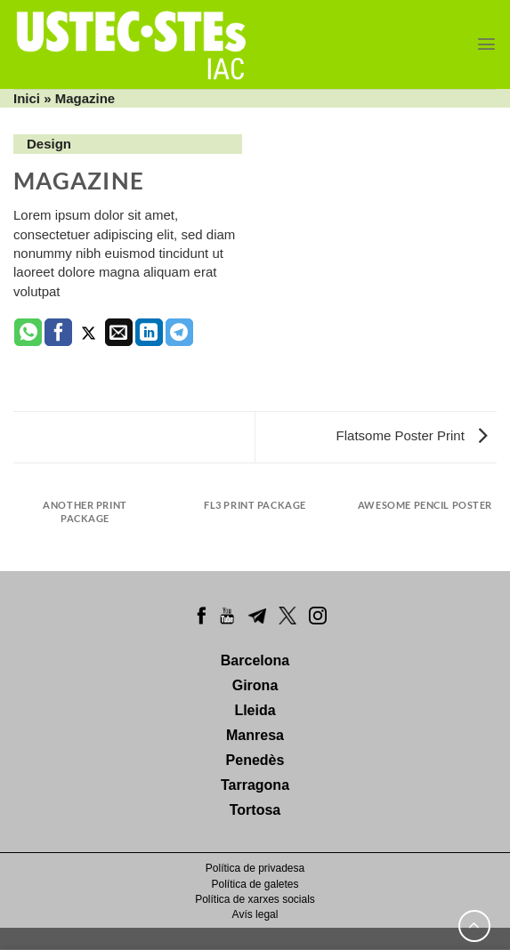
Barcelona (255, 660)
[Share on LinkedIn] (149, 332)
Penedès (255, 760)
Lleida (254, 710)
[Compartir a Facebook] (58, 332)
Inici (26, 98)
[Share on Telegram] (179, 332)
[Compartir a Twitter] (88, 332)
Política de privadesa (255, 868)
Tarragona (255, 785)
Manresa (255, 735)
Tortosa (255, 809)
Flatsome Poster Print (412, 435)
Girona (255, 685)
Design (49, 143)
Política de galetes (254, 884)
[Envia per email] (119, 332)
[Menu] (486, 44)
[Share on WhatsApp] (28, 332)
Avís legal (255, 914)
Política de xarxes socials (255, 899)
